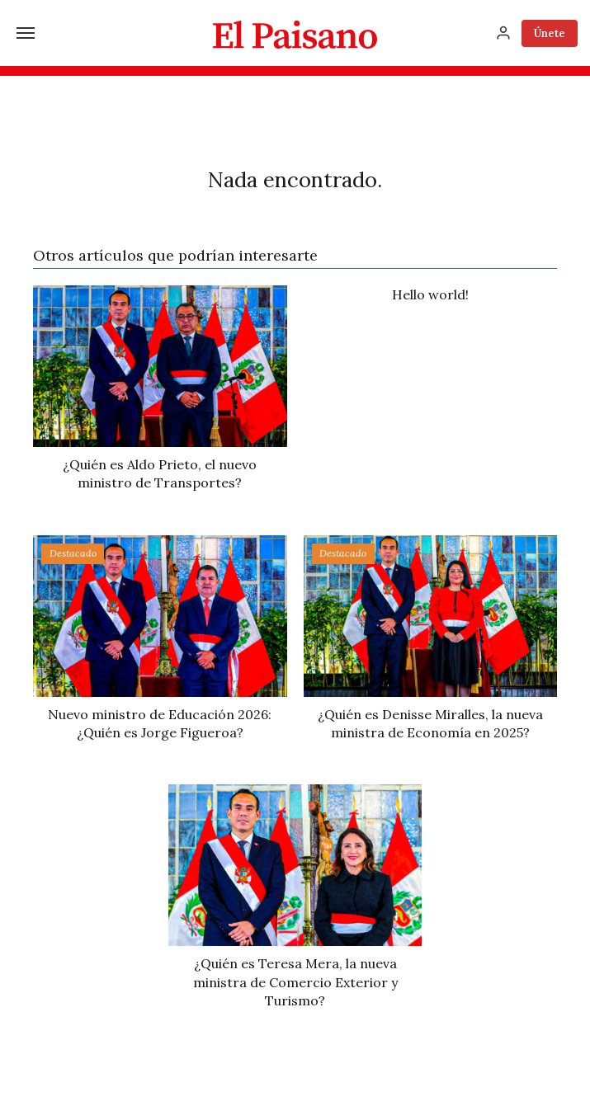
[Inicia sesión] (503, 33)
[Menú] (25, 33)
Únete (549, 33)
